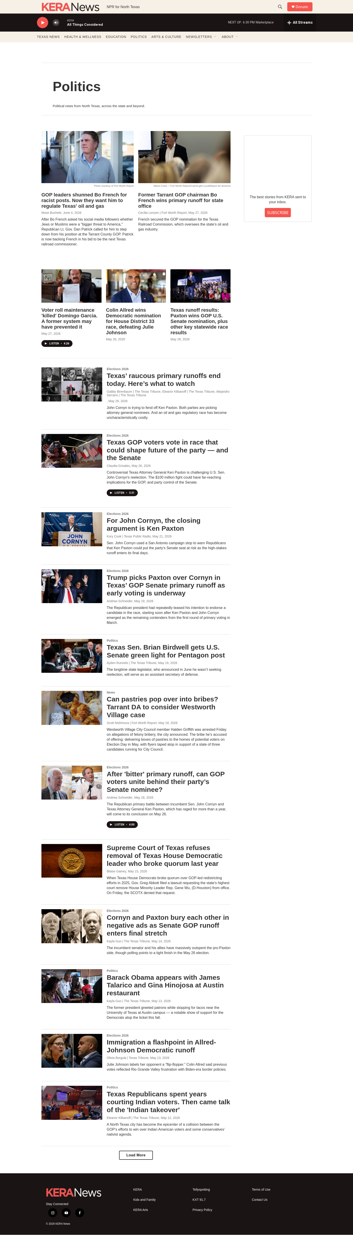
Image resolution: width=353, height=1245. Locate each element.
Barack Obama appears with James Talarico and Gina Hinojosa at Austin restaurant (165, 995)
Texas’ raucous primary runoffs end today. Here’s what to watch (164, 389)
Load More (135, 1165)
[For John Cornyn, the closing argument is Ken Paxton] (71, 539)
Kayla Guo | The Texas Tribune (128, 951)
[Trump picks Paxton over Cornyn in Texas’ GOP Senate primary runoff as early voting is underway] (71, 596)
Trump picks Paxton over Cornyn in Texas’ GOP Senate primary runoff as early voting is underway (166, 595)
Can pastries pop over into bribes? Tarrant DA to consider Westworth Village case (162, 717)
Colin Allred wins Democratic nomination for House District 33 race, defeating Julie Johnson (133, 331)
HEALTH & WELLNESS (83, 47)
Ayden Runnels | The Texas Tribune (131, 673)
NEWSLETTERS (199, 47)
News (111, 702)
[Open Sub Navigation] (215, 47)
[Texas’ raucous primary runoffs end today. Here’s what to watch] (71, 394)
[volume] (56, 33)
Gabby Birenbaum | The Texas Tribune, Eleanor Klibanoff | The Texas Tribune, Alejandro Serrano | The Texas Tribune (168, 403)
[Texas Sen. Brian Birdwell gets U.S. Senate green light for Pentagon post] (71, 666)
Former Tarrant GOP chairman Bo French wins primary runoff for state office (180, 210)
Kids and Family (144, 1210)
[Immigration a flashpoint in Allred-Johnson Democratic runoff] (71, 1061)
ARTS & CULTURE (166, 47)
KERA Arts (140, 1220)
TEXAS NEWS (48, 47)
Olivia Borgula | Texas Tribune (127, 1068)
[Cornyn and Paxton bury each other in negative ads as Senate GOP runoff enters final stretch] (71, 936)
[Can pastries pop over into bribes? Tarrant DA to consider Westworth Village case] (71, 718)
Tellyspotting (201, 1199)
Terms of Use (261, 1199)
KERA (137, 1199)
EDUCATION (116, 47)
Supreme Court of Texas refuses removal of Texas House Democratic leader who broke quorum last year (165, 865)
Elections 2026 (118, 379)
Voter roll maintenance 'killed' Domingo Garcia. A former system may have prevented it (69, 328)
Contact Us (259, 1210)
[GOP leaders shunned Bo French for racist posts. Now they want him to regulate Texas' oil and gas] (87, 167)
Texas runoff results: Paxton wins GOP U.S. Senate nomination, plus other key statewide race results (199, 331)
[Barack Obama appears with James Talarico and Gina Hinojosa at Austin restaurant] (71, 996)
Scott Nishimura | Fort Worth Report (132, 733)
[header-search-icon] (282, 12)
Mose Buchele (51, 223)
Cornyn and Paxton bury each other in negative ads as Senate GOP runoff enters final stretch (168, 935)
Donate (305, 11)
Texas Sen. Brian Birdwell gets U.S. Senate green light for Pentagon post (166, 661)
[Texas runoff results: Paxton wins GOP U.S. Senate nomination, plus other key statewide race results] (200, 296)
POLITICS (139, 47)
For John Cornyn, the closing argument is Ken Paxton (154, 534)
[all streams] (300, 33)
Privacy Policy (202, 1220)
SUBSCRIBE (277, 222)
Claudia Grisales (118, 476)
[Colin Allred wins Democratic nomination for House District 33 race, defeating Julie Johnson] (136, 296)
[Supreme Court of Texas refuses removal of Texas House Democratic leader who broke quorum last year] (71, 871)
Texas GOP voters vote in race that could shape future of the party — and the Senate (167, 460)
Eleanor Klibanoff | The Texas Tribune (133, 1128)
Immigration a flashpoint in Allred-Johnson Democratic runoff (161, 1056)
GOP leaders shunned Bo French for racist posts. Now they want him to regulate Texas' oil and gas (84, 210)
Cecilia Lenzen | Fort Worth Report (162, 223)
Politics (112, 650)
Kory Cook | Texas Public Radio (129, 546)
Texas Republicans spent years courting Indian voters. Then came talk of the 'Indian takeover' (168, 1112)
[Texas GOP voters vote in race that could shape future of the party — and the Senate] (71, 461)
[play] (42, 32)
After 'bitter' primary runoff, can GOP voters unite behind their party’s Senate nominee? (166, 792)
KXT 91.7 (199, 1210)
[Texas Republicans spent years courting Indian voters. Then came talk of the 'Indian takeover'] (71, 1113)
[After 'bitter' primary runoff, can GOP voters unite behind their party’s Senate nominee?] (71, 793)
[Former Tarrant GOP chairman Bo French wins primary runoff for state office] (184, 167)
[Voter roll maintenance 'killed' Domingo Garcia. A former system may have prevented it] (71, 296)
